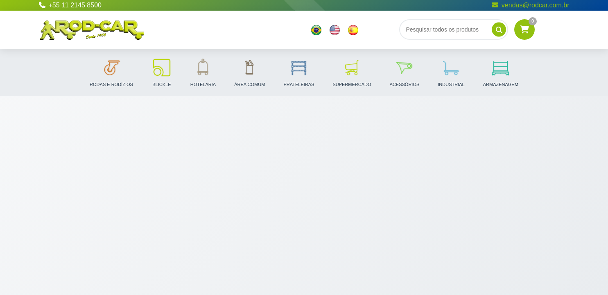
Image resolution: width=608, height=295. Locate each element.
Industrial (451, 72)
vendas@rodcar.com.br (531, 5)
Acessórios (405, 72)
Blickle (161, 72)
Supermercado (351, 72)
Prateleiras (298, 72)
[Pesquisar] (499, 30)
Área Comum (249, 72)
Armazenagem (500, 72)
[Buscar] (454, 29)
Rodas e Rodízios (111, 72)
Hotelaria (203, 72)
